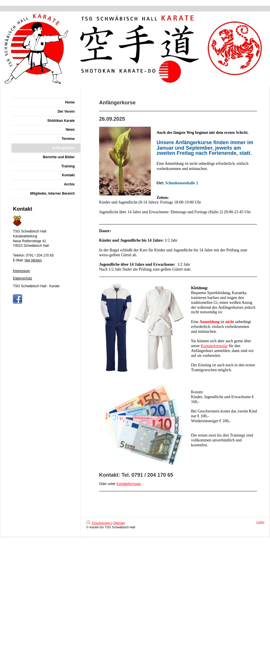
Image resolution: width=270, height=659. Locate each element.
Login (260, 522)
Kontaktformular (214, 346)
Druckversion (98, 523)
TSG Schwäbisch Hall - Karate (36, 286)
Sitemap (119, 523)
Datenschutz (22, 278)
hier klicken (33, 260)
